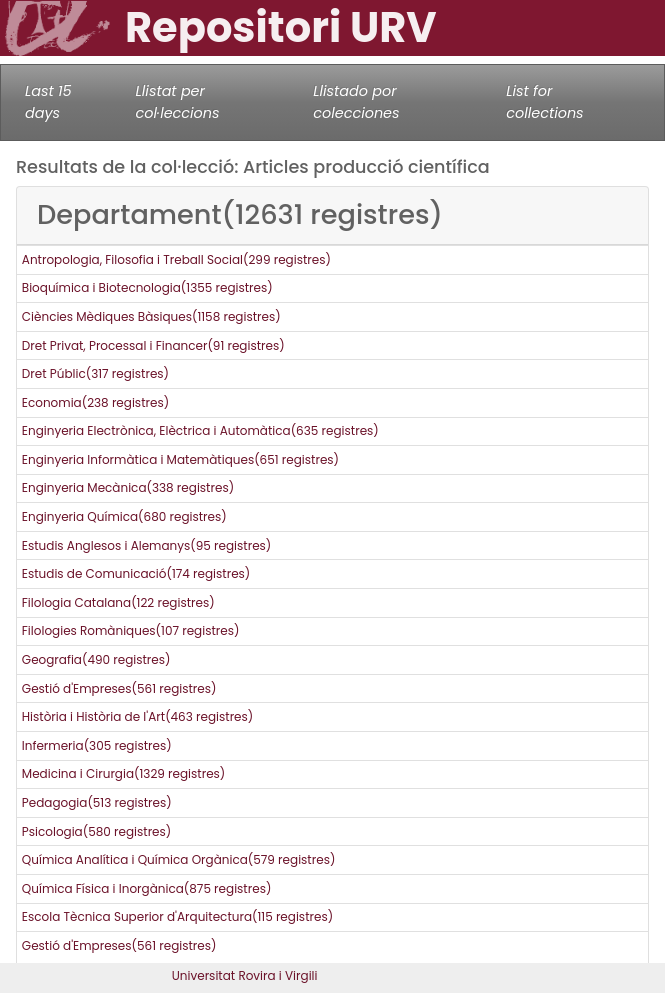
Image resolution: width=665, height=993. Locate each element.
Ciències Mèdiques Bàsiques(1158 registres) (151, 316)
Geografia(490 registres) (96, 659)
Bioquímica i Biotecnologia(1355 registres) (147, 287)
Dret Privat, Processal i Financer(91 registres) (153, 345)
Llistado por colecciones (356, 102)
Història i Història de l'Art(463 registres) (137, 716)
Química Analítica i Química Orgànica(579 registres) (179, 859)
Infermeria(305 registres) (97, 745)
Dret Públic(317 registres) (95, 373)
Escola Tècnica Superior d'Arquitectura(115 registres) (177, 916)
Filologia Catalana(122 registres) (118, 602)
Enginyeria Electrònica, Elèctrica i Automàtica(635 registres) (200, 430)
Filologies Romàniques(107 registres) (131, 630)
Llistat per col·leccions (178, 102)
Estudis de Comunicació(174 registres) (136, 573)
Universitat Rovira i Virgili (245, 975)
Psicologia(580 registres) (96, 831)
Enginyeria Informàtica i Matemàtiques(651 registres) (180, 459)
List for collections (544, 102)
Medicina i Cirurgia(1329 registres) (124, 773)
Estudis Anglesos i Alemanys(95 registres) (146, 545)
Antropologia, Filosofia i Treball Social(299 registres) (176, 259)
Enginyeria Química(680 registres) (124, 516)
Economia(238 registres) (95, 402)
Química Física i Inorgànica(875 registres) (147, 888)
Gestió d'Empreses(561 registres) (119, 688)
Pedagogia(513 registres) (97, 802)
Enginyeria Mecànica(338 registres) (128, 487)
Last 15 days (48, 102)
